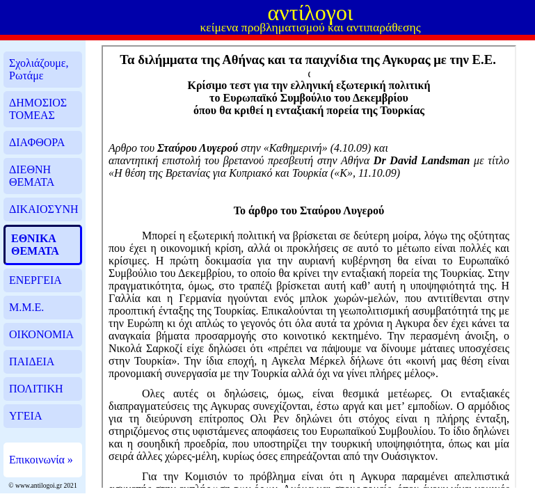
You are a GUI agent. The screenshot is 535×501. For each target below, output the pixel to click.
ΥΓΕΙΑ (25, 416)
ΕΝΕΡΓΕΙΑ (35, 280)
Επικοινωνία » (41, 460)
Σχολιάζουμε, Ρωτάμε (39, 69)
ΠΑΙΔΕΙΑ (31, 361)
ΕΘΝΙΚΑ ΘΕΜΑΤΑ (35, 244)
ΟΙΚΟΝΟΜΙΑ (41, 334)
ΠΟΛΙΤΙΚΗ (36, 389)
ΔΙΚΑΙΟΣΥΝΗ (44, 209)
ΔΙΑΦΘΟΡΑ (37, 142)
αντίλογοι (310, 12)
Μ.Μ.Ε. (26, 307)
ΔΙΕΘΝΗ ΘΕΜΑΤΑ (31, 176)
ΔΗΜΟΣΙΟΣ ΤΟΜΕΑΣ (38, 109)
